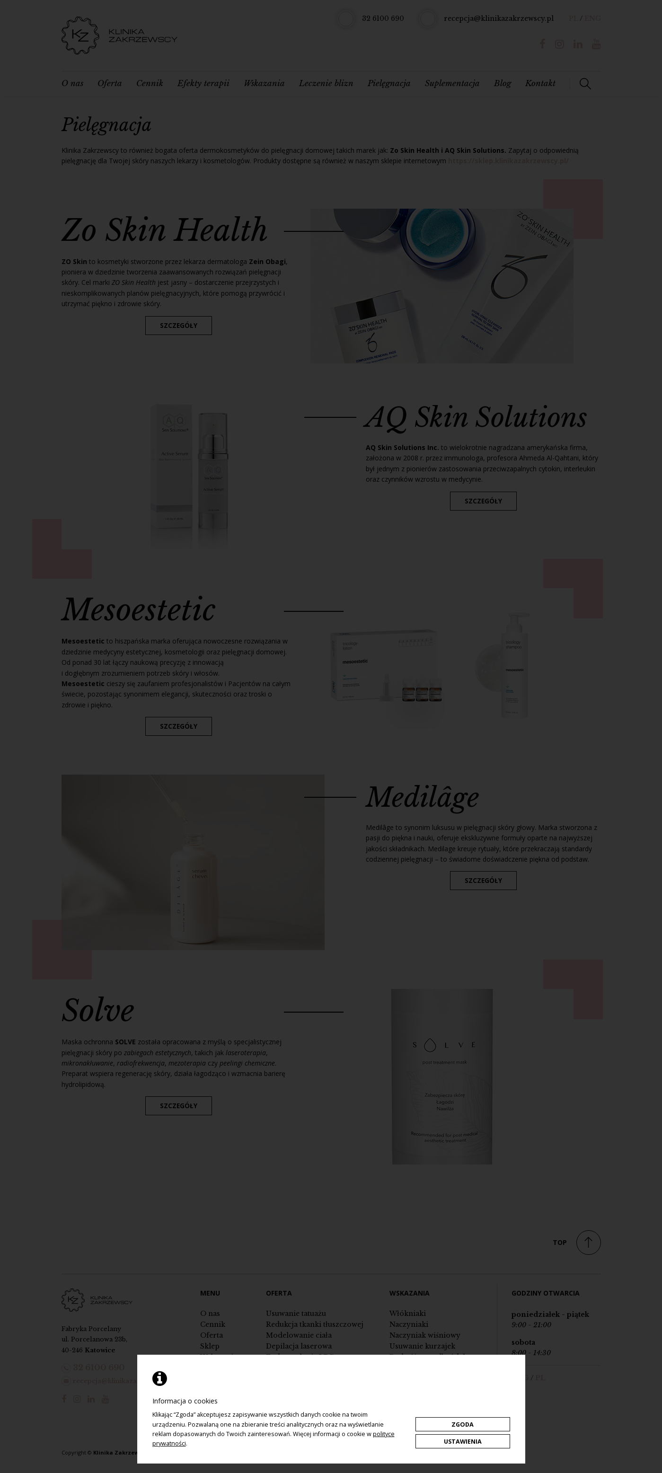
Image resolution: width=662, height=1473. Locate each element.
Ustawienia (463, 1442)
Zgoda (462, 1424)
